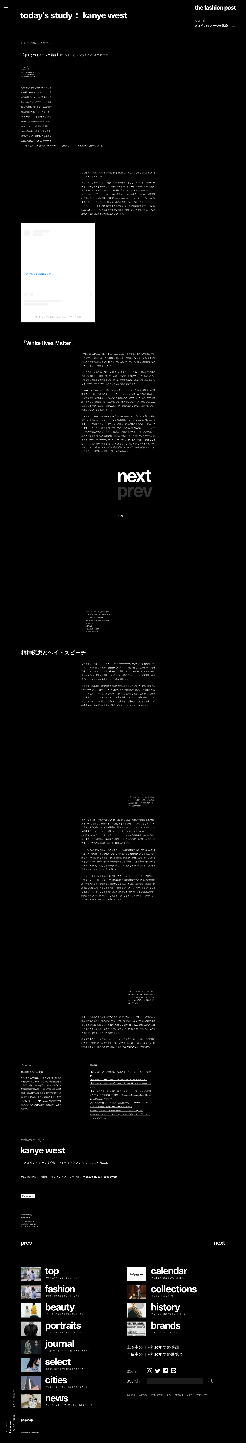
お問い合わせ (157, 1395)
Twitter (157, 1370)
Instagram (149, 1370)
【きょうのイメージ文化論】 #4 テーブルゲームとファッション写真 (120, 1091)
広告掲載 (143, 1395)
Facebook (165, 1370)
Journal (200, 20)
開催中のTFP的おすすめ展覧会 (155, 1354)
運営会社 (131, 1395)
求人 (169, 1395)
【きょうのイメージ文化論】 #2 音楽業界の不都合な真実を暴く (118, 1080)
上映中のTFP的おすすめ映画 (153, 1347)
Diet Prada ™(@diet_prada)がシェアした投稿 (58, 317)
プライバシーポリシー (197, 1395)
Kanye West (28, 1196)
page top (27, 1419)
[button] (136, 475)
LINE (173, 1370)
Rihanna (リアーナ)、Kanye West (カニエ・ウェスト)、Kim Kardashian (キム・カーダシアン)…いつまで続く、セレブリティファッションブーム (120, 1114)
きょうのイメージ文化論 (211, 26)
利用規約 (179, 1395)
